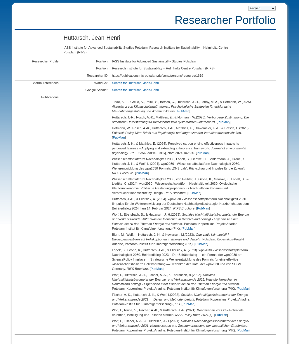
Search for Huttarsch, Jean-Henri (135, 83)
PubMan (183, 111)
